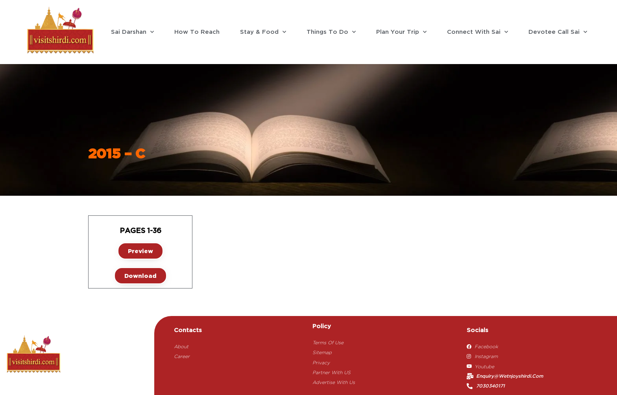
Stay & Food (263, 32)
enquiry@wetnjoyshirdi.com (509, 376)
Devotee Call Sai (557, 32)
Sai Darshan (132, 32)
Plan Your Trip (401, 32)
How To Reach (197, 32)
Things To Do (331, 32)
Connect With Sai (477, 32)
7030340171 (490, 386)
